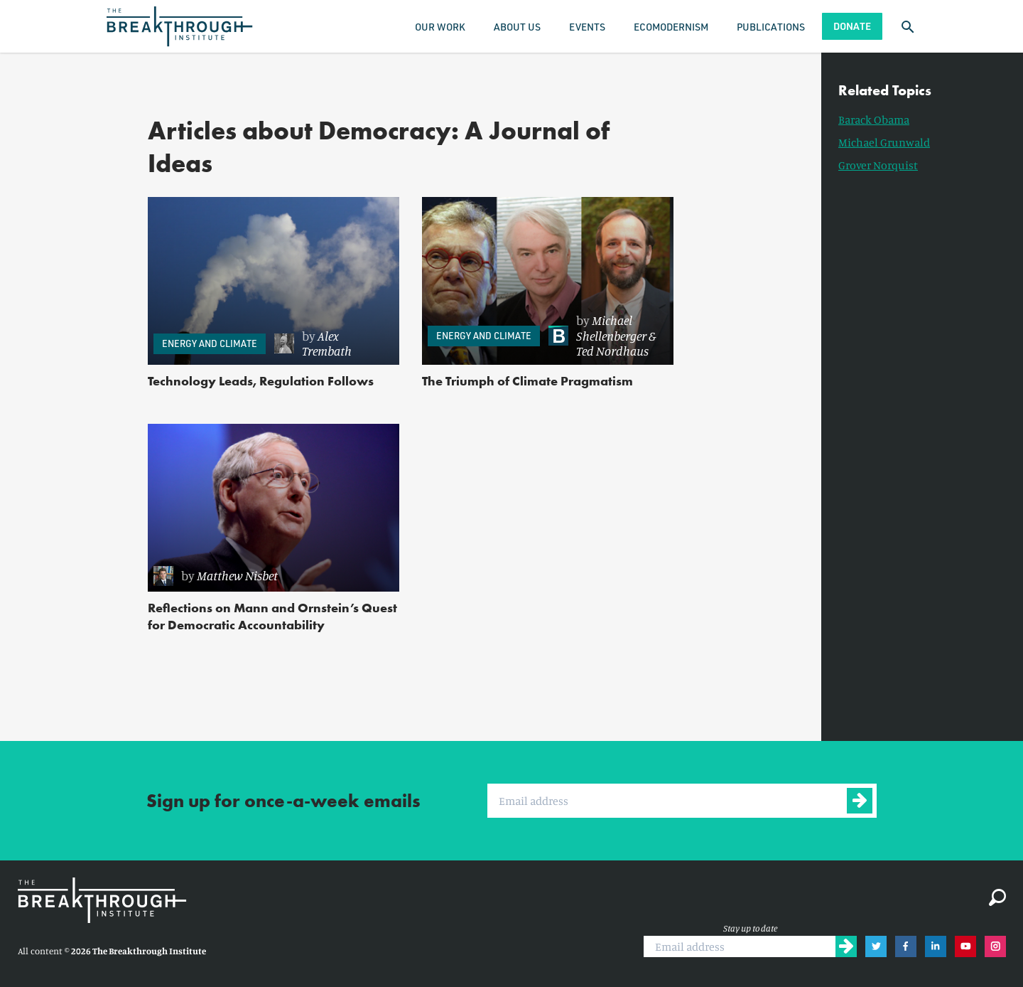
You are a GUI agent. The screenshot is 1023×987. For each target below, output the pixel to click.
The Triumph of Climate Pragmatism (527, 381)
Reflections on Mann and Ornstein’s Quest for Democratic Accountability (272, 616)
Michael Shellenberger (611, 327)
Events (587, 27)
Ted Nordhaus (612, 350)
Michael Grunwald (884, 142)
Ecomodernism (671, 27)
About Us (517, 27)
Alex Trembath (327, 343)
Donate (852, 26)
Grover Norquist (878, 165)
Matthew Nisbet (237, 575)
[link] (329, 344)
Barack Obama (873, 119)
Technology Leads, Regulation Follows (261, 381)
